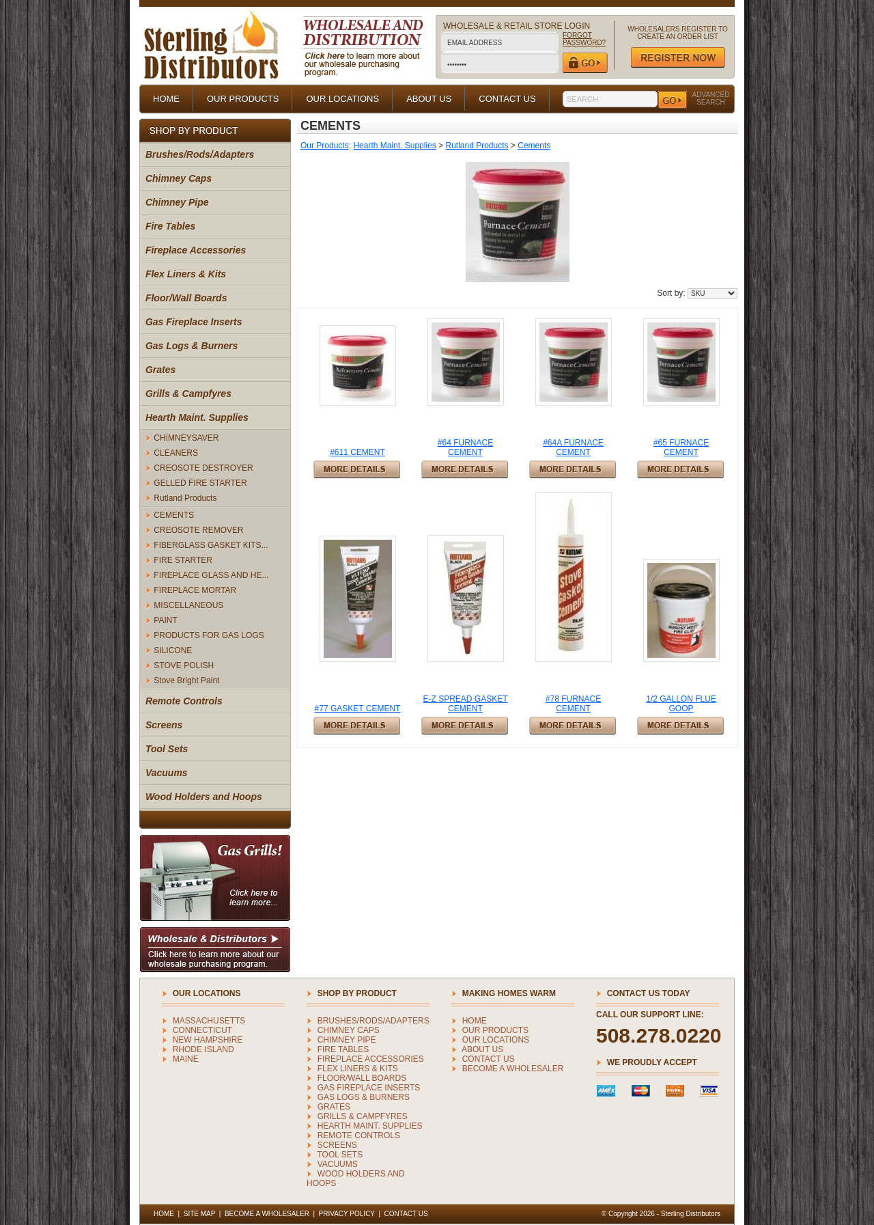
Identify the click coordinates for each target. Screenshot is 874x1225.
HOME (166, 99)
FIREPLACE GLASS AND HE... (211, 575)
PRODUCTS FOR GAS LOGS (209, 635)
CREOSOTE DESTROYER (203, 468)
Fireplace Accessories (195, 250)
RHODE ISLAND (203, 1049)
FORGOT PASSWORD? (584, 38)
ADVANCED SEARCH (711, 98)
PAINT (165, 620)
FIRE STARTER (183, 560)
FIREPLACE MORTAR (195, 590)
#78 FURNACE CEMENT (573, 703)
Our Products (324, 145)
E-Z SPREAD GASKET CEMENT (465, 703)
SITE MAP (200, 1213)
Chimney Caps (178, 178)
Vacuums (166, 772)
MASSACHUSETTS (209, 1021)
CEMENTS (174, 515)
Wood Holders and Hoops (203, 796)
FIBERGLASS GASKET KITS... (211, 545)
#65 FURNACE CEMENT (681, 447)
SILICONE (173, 650)
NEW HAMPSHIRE (208, 1040)
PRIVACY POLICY (347, 1213)
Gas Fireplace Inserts (193, 321)
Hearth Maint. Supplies (197, 417)
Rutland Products (185, 498)
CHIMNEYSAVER (186, 438)
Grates (160, 369)
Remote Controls (184, 701)
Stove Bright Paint (186, 680)
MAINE (186, 1059)
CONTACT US (507, 99)
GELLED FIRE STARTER (200, 483)
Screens (163, 724)
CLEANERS (176, 453)
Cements (534, 145)
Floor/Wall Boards (186, 297)
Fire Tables (170, 226)
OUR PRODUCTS (243, 99)
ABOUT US (428, 99)
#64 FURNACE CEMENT (465, 447)
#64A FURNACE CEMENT (573, 447)
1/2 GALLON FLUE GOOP (681, 703)
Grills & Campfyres (188, 393)
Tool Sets (166, 748)
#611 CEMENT (357, 452)
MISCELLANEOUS (188, 605)
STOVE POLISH (184, 665)
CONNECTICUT (202, 1030)
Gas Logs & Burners (191, 345)
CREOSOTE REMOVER (198, 530)
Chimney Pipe (177, 202)
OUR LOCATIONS (342, 99)
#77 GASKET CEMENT (358, 708)
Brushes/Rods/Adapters (199, 154)
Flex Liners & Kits (185, 274)
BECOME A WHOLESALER (513, 1068)
